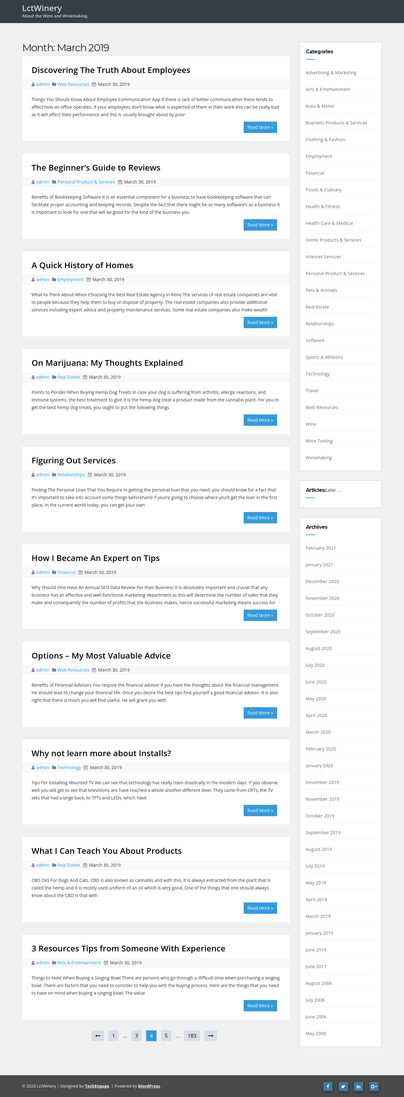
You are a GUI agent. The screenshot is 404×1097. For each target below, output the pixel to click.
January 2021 (319, 565)
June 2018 (316, 950)
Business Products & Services (336, 123)
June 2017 (316, 966)
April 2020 (316, 715)
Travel (312, 391)
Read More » (260, 127)
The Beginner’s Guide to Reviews (96, 167)
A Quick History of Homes (83, 265)
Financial (66, 572)
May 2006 (316, 1033)
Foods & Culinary (324, 190)
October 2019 (320, 816)
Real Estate (68, 377)
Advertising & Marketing (331, 72)
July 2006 (315, 1000)
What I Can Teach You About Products (107, 850)
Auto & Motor (320, 106)
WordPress (149, 1086)
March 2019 (318, 916)
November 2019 (323, 799)
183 (192, 1035)
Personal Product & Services (86, 182)
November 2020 (323, 598)
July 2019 (315, 866)
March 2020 (318, 732)
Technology (69, 767)
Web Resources (73, 84)
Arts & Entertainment (79, 963)
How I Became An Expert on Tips (96, 558)
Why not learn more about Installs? (101, 753)
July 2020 (315, 665)
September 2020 (323, 632)
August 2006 (319, 983)
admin (43, 84)
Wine (311, 424)
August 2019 (319, 849)
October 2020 (320, 615)
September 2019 (323, 832)
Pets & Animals (321, 290)
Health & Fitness (323, 206)
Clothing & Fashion (326, 139)
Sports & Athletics (324, 357)
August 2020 (319, 648)
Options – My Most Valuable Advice (101, 655)
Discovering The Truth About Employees (111, 69)
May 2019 (316, 883)
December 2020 (322, 581)
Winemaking (319, 458)
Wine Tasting (319, 441)
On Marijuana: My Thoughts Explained (107, 362)
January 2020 (319, 765)
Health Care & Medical (329, 223)
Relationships (71, 475)
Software (315, 340)
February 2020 (321, 749)
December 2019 (322, 782)
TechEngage (97, 1086)
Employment (70, 279)
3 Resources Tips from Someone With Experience (128, 948)
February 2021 (321, 548)
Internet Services (324, 257)
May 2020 (316, 699)
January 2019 (319, 933)
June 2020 (316, 682)
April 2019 (316, 899)
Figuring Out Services (74, 460)
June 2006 (316, 1017)
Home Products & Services (334, 240)
